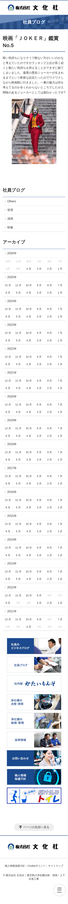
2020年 (12, 396)
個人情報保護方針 (15, 865)
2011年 (12, 611)
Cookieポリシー (37, 865)
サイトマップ (55, 865)
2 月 (49, 268)
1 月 (60, 268)
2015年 (12, 515)
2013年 (12, 563)
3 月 (39, 268)
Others (11, 201)
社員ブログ (14, 190)
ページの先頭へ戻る (36, 827)
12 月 (8, 285)
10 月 (29, 285)
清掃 (10, 218)
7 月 (60, 285)
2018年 (12, 444)
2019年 (12, 420)
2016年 (12, 491)
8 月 (49, 285)
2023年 (12, 324)
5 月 (18, 292)
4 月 (28, 268)
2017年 (12, 468)
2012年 (12, 587)
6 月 (8, 292)
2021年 (12, 372)
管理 (10, 210)
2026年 (12, 253)
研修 (10, 227)
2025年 (12, 277)
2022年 (12, 348)
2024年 (12, 301)
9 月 (39, 285)
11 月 (18, 285)
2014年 (12, 539)
